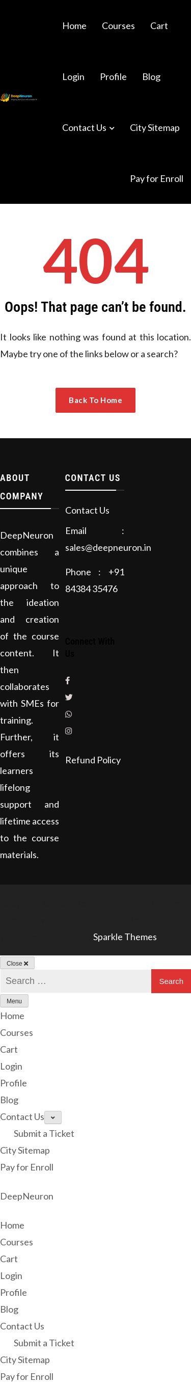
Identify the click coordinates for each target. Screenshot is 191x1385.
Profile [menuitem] (13, 1292)
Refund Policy (93, 759)
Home (74, 25)
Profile (113, 76)
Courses (118, 25)
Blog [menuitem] (9, 1309)
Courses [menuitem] (16, 1241)
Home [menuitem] (12, 1225)
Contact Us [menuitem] (22, 1325)
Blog (151, 76)
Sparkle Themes (125, 936)
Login (73, 76)
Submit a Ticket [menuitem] (44, 1342)
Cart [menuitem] (9, 1258)
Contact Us (84, 127)
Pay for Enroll (156, 178)
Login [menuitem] (11, 1275)
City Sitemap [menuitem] (25, 1359)
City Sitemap (155, 127)
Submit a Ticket (44, 1133)
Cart (159, 25)
